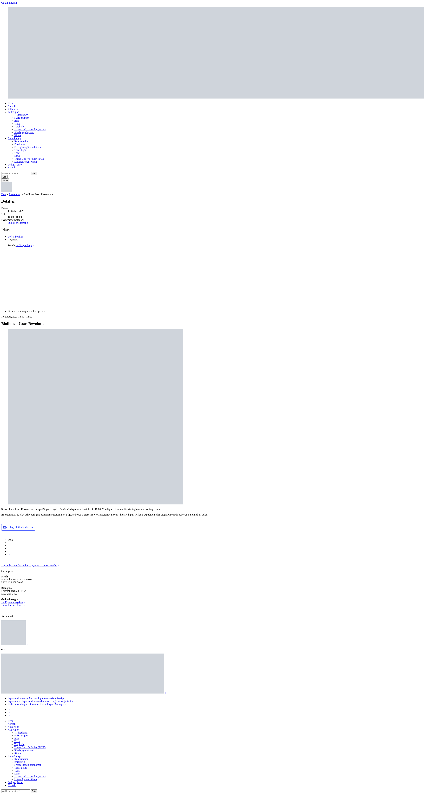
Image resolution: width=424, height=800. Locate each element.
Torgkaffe (19, 126)
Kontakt (12, 167)
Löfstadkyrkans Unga (25, 161)
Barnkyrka (19, 144)
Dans (17, 155)
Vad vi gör (13, 112)
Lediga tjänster (15, 164)
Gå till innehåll (9, 2)
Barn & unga (14, 138)
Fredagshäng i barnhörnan (27, 147)
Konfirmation (21, 141)
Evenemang (15, 194)
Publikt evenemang (18, 222)
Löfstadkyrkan (15, 236)
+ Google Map (24, 245)
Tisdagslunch (21, 114)
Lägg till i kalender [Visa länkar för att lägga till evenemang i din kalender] (19, 527)
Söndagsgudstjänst (24, 132)
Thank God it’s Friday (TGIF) (30, 129)
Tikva (17, 123)
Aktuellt (12, 106)
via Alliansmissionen (12, 605)
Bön (16, 120)
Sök (34, 173)
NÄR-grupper (21, 117)
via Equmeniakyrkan (12, 602)
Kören (17, 135)
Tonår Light (20, 150)
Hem (10, 103)
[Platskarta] (212, 278)
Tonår (17, 153)
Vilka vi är (13, 109)
